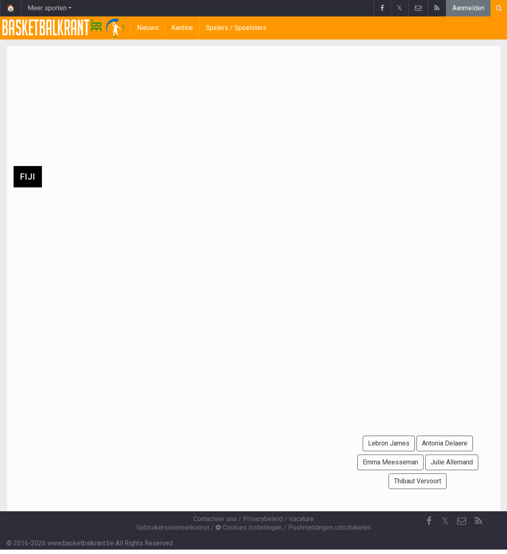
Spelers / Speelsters (236, 28)
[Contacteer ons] (462, 521)
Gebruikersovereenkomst (173, 527)
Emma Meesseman (390, 462)
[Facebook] (429, 521)
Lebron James (389, 443)
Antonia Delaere (445, 443)
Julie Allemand (452, 462)
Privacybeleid (262, 519)
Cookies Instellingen (248, 527)
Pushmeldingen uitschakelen (329, 527)
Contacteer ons (215, 519)
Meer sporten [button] (47, 8)
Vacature (301, 519)
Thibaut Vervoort (417, 481)
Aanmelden (468, 8)
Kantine (182, 28)
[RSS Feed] (478, 521)
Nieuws (148, 28)
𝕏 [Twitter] (445, 521)
